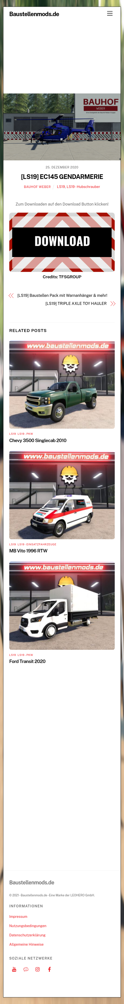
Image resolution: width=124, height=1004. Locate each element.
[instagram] (38, 969)
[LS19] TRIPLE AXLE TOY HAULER (75, 303)
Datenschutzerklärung (27, 935)
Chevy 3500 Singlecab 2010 (37, 440)
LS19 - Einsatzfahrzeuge (37, 544)
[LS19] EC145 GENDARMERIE (62, 176)
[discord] (26, 969)
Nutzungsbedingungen (27, 926)
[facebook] (49, 969)
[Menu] (110, 13)
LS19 (61, 187)
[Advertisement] (62, 56)
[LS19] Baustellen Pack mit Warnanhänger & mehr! (62, 295)
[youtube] (14, 969)
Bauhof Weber (37, 187)
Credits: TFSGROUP (62, 276)
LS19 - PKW (25, 433)
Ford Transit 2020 (27, 661)
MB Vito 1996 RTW (28, 550)
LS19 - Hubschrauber (83, 187)
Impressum (18, 916)
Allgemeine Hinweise (26, 944)
